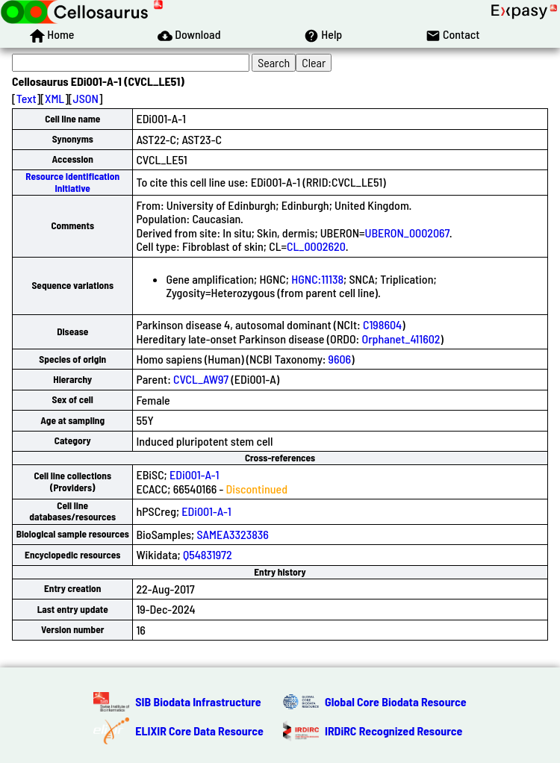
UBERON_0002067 (407, 232)
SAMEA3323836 (232, 534)
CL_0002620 (316, 246)
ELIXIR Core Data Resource (199, 730)
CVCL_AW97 (200, 379)
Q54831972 (207, 554)
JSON (86, 98)
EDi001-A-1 (194, 474)
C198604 (382, 324)
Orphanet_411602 (400, 338)
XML (54, 98)
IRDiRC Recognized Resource (393, 730)
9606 (340, 359)
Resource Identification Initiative (72, 181)
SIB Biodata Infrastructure (198, 701)
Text (26, 98)
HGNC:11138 (317, 279)
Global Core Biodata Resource (396, 701)
